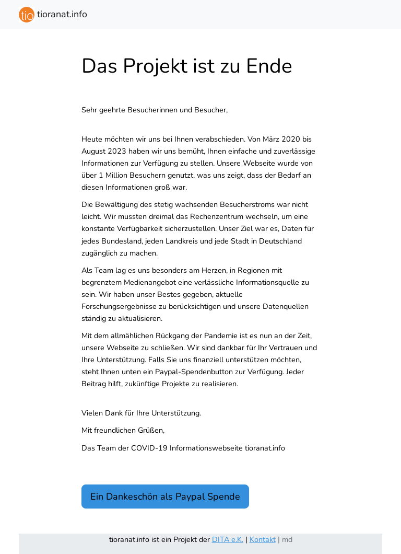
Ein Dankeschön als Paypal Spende (165, 496)
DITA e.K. (227, 539)
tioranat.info (53, 14)
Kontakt (263, 539)
